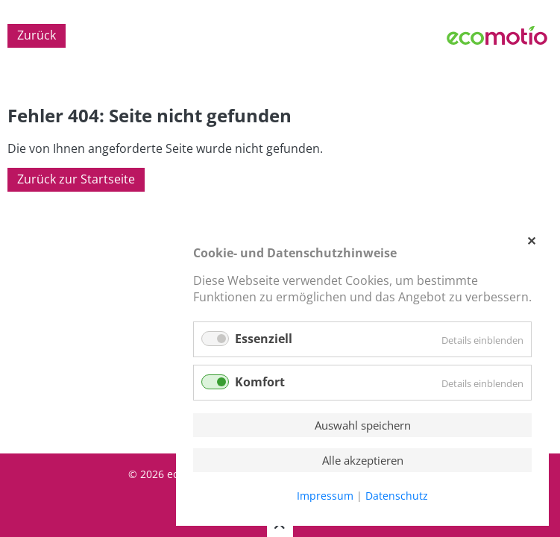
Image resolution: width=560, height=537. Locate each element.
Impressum (325, 496)
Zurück (36, 36)
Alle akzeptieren (362, 460)
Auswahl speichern (363, 425)
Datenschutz (396, 496)
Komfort (260, 382)
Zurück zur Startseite (76, 180)
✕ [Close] (530, 241)
